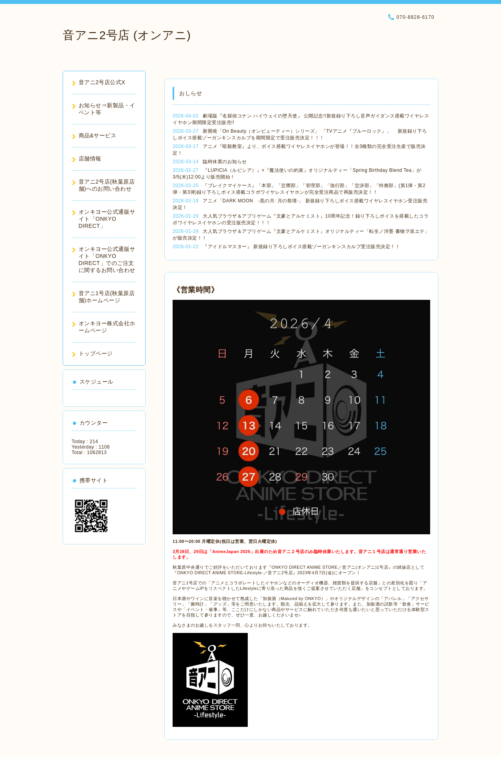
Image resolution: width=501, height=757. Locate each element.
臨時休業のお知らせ (225, 161)
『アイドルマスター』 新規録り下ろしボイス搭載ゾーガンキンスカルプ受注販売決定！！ (301, 246)
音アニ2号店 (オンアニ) (127, 35)
